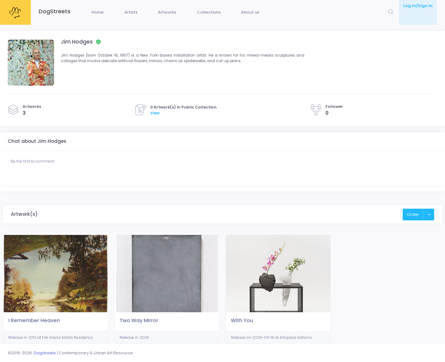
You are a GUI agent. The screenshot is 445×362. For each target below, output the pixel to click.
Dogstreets (45, 353)
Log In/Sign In (418, 6)
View (154, 122)
